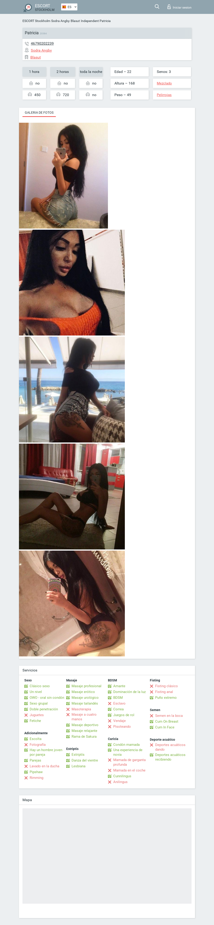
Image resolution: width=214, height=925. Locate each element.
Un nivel (36, 692)
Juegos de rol (123, 715)
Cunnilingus (122, 776)
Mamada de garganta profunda (129, 762)
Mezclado (164, 83)
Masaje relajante (84, 731)
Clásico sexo (40, 686)
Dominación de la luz (129, 692)
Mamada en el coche (129, 770)
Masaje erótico (83, 692)
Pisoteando (122, 726)
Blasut (75, 21)
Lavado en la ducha (44, 766)
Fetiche (35, 721)
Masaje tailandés (85, 703)
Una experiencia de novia (127, 752)
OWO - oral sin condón (47, 698)
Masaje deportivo (85, 725)
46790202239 (42, 43)
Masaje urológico (85, 698)
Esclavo (119, 703)
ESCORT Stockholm (36, 21)
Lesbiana (78, 766)
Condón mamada (126, 745)
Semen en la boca (169, 716)
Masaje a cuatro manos (84, 716)
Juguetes (37, 715)
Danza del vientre (85, 760)
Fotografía (38, 745)
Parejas (35, 760)
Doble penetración (44, 709)
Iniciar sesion (179, 6)
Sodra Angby (60, 21)
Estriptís (78, 755)
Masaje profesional (86, 686)
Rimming (36, 778)
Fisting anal (164, 692)
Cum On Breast (166, 721)
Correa (118, 709)
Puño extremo (166, 698)
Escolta (35, 739)
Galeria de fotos (39, 112)
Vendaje (119, 721)
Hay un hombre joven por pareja (46, 752)
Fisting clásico (166, 686)
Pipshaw (36, 772)
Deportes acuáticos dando (170, 747)
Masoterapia (81, 709)
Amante (119, 686)
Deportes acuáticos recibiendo (170, 757)
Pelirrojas (164, 95)
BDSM (118, 698)
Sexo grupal (39, 703)
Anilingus (120, 782)
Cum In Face (164, 727)
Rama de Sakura (84, 736)
